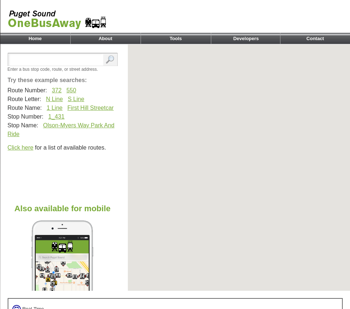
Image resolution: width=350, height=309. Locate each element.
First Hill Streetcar (90, 108)
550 (71, 90)
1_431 (56, 116)
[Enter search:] (57, 60)
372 (57, 90)
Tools (176, 38)
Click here (21, 147)
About (106, 38)
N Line (54, 99)
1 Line (55, 108)
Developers (246, 38)
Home (35, 38)
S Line (76, 99)
